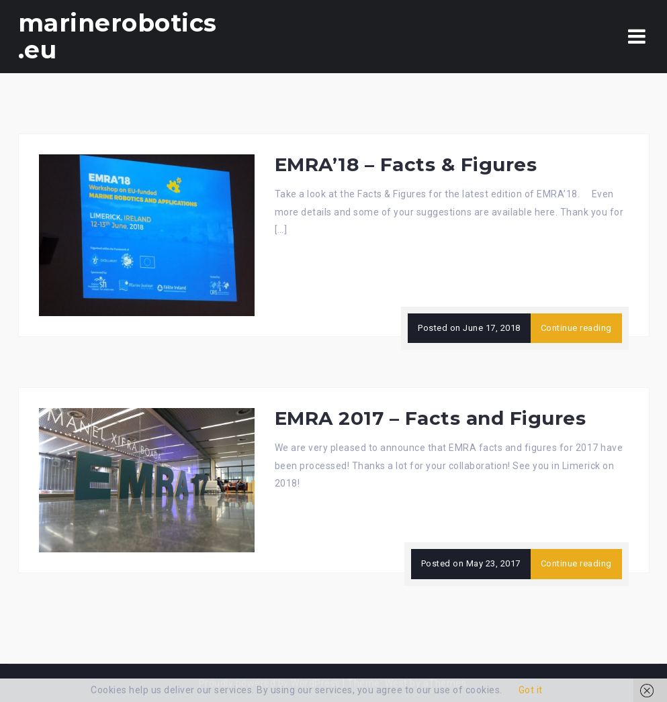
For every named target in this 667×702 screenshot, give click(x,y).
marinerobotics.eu (117, 36)
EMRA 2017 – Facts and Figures (430, 418)
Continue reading (576, 328)
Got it (531, 690)
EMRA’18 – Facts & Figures (406, 164)
